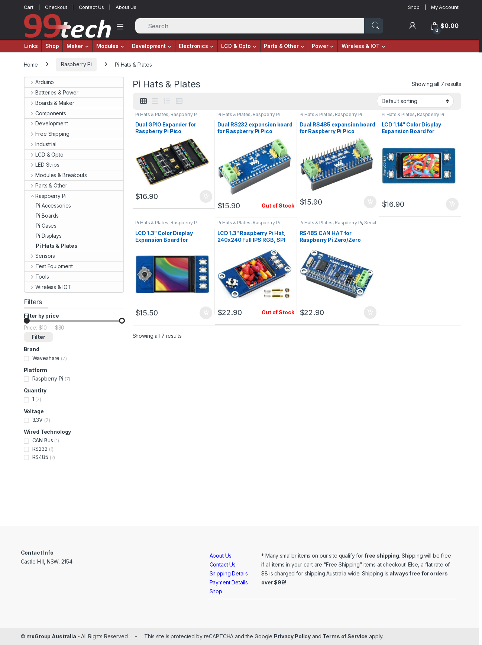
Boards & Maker (49, 103)
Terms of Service (345, 636)
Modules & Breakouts (56, 175)
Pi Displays (43, 235)
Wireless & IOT (361, 46)
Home (31, 64)
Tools (37, 276)
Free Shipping (47, 134)
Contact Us (91, 7)
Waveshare (46, 358)
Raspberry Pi (76, 64)
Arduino (39, 82)
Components (45, 113)
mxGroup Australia (51, 636)
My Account (445, 7)
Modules (107, 46)
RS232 (40, 449)
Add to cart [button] (206, 196)
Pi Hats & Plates (152, 114)
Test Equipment (49, 266)
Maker (75, 46)
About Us (126, 7)
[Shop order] (415, 100)
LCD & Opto (236, 46)
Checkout (56, 7)
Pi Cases (41, 225)
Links (31, 46)
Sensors (40, 256)
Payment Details (229, 582)
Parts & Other (281, 46)
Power (320, 46)
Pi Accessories (48, 205)
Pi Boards (42, 215)
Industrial (40, 144)
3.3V (37, 420)
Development (149, 46)
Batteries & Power (51, 92)
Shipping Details (229, 573)
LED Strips (42, 164)
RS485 (40, 457)
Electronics (193, 46)
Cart (28, 7)
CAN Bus (42, 440)
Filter (38, 337)
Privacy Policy (292, 636)
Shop (414, 7)
